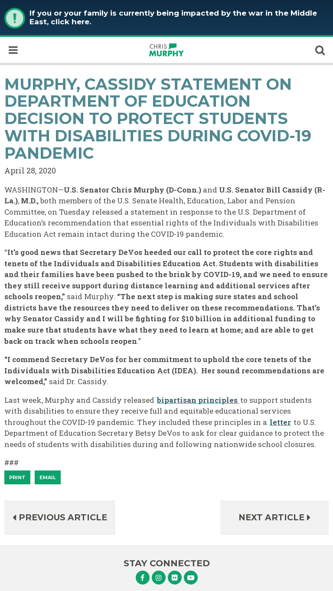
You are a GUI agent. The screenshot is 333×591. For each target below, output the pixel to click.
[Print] (17, 477)
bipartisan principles (198, 400)
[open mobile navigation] (13, 50)
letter (280, 422)
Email (47, 477)
